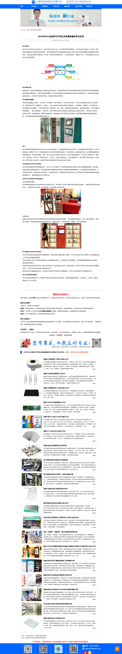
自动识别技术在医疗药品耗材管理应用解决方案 (57, 604)
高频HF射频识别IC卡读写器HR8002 (54, 618)
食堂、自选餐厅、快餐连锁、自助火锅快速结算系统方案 (60, 532)
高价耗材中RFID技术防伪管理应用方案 (35, 638)
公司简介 (34, 6)
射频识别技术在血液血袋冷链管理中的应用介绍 (57, 575)
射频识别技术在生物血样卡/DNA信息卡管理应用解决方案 (60, 589)
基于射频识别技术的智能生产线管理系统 (55, 460)
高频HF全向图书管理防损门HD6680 (54, 373)
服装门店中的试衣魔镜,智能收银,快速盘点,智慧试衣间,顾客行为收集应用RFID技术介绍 (69, 546)
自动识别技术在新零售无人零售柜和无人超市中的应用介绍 (61, 517)
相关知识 (39, 30)
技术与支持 (78, 6)
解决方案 (67, 6)
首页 (21, 6)
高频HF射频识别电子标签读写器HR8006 (55, 488)
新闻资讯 (45, 6)
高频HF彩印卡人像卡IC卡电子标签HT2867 (56, 416)
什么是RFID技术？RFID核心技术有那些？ (36, 635)
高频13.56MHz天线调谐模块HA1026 (54, 402)
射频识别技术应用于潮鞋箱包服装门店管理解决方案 (59, 560)
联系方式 (89, 6)
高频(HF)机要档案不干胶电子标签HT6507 (56, 359)
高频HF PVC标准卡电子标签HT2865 (54, 431)
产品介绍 (56, 6)
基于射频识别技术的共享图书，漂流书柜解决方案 (58, 474)
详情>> (94, 368)
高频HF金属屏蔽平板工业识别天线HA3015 (56, 388)
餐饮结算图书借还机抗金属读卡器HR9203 (56, 503)
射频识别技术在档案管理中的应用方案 (55, 445)
